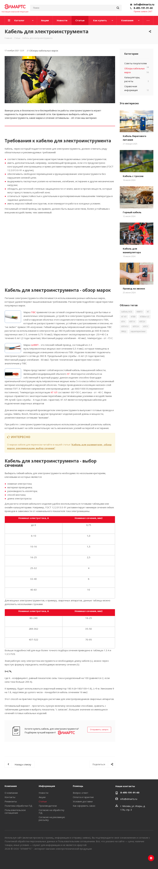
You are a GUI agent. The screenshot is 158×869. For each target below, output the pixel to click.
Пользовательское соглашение (15, 811)
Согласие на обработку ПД (51, 811)
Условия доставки (83, 801)
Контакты (10, 797)
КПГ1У (132, 321)
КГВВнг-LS (144, 316)
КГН (123, 321)
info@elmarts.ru (144, 4)
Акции (42, 797)
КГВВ (133, 316)
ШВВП (35, 344)
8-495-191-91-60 (143, 8)
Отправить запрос (99, 729)
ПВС (33, 312)
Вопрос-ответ (80, 792)
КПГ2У (142, 321)
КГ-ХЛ (54, 392)
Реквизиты (11, 801)
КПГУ (145, 326)
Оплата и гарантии (83, 797)
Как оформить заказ (84, 805)
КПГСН (136, 326)
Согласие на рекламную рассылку (52, 818)
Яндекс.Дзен (151, 858)
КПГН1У (124, 326)
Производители (48, 805)
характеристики (138, 331)
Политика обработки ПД (18, 805)
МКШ (123, 331)
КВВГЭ (139, 311)
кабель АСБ (126, 311)
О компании (11, 792)
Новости (43, 792)
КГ (68, 373)
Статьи (43, 801)
